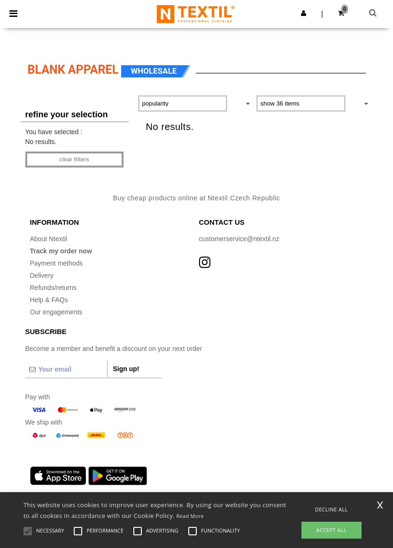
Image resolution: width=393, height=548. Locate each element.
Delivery (42, 275)
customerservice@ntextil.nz (239, 239)
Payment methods (56, 263)
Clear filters (74, 159)
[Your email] (66, 369)
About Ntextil (48, 239)
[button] (303, 13)
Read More (190, 515)
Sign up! (126, 369)
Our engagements (56, 312)
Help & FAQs (49, 300)
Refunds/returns (53, 287)
